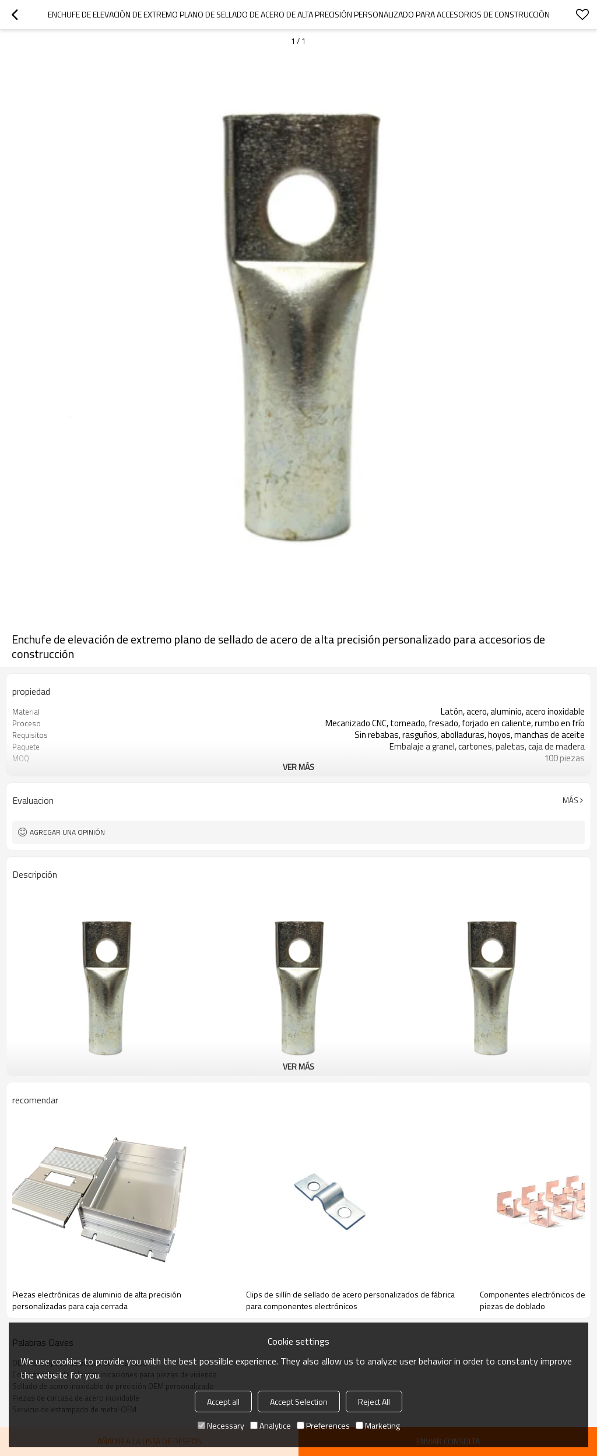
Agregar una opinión (67, 832)
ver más (298, 767)
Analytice (270, 1425)
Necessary (221, 1425)
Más (570, 800)
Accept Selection (299, 1401)
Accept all (223, 1401)
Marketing (378, 1425)
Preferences (323, 1425)
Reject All (374, 1401)
